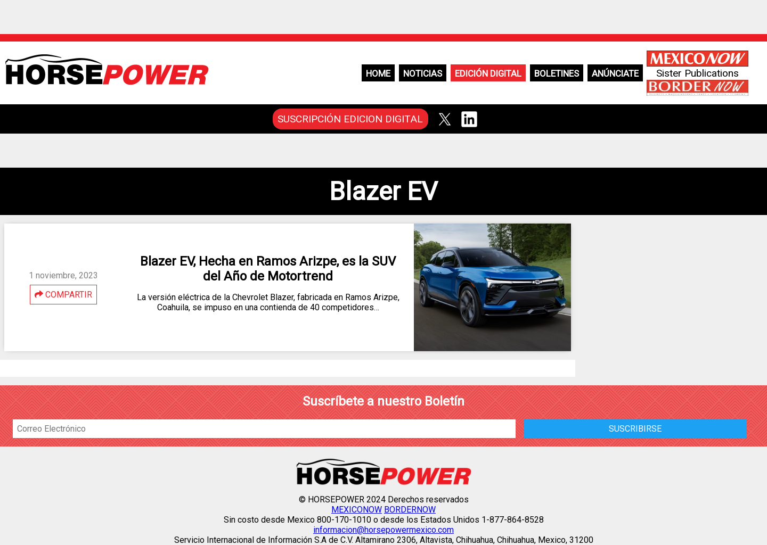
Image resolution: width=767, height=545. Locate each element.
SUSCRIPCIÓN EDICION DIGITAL (350, 119)
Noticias (422, 73)
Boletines (556, 73)
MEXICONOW (356, 510)
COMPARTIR (63, 295)
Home (378, 73)
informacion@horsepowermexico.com (383, 530)
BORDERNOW (410, 510)
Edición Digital (488, 73)
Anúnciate (615, 73)
